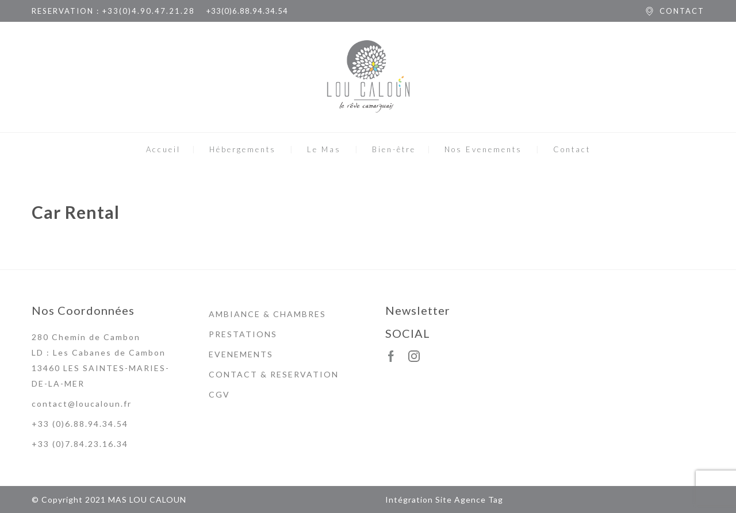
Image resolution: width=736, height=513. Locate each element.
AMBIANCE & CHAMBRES (267, 314)
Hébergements (242, 149)
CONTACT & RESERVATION (274, 374)
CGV (219, 394)
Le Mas (324, 149)
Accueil (163, 149)
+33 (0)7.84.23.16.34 (80, 444)
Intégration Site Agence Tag (444, 499)
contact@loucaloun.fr (82, 403)
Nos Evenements (483, 149)
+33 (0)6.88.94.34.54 (80, 424)
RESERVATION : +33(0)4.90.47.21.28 (113, 11)
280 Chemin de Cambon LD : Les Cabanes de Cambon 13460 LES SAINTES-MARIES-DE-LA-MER (101, 360)
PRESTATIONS (243, 334)
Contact (572, 149)
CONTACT (682, 11)
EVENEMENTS (241, 354)
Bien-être (394, 149)
